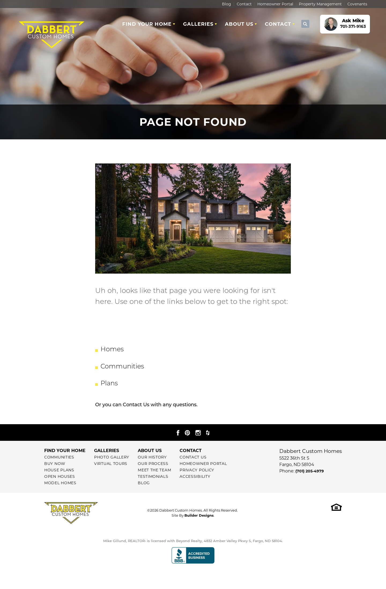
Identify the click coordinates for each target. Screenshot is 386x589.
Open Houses (59, 476)
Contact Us (136, 405)
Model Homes (60, 482)
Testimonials (153, 476)
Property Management (320, 4)
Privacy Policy (197, 470)
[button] (305, 24)
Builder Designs (199, 515)
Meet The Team (154, 470)
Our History (152, 457)
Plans (109, 384)
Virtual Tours (110, 463)
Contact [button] (278, 24)
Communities (122, 367)
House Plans (59, 470)
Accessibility (195, 476)
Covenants (357, 4)
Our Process (153, 463)
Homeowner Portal (275, 4)
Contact (244, 4)
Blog (226, 4)
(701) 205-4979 (309, 471)
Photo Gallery (111, 457)
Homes (112, 349)
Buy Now (54, 463)
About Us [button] (239, 24)
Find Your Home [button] (147, 24)
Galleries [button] (198, 24)
